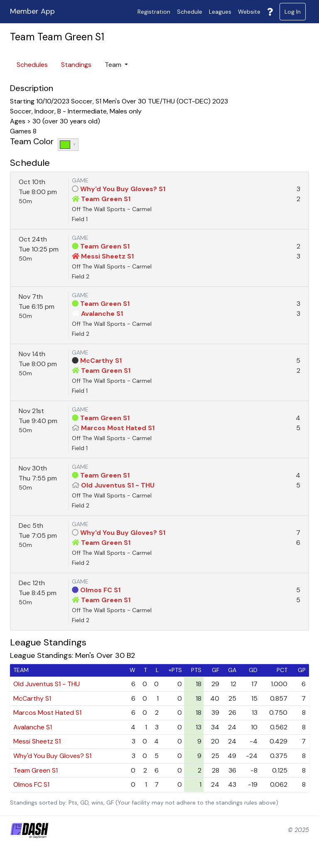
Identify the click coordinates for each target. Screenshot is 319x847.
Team (114, 64)
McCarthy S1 (101, 360)
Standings (76, 64)
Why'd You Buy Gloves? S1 (122, 189)
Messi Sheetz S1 (107, 256)
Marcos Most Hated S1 (118, 428)
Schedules (32, 64)
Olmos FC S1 (100, 590)
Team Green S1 (105, 199)
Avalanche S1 (102, 313)
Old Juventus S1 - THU (118, 485)
